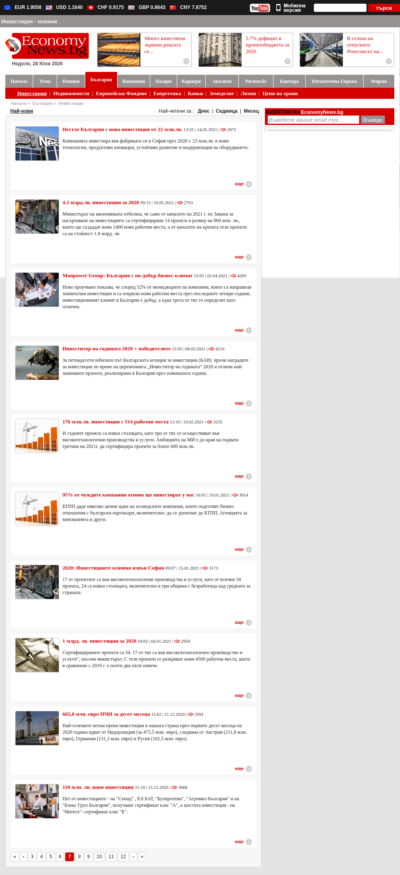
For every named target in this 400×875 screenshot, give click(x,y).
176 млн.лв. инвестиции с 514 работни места (115, 422)
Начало (18, 103)
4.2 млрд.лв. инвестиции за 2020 (101, 202)
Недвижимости (71, 93)
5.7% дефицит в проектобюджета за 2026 (267, 44)
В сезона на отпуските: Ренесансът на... (365, 44)
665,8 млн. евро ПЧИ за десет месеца (106, 714)
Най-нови (21, 111)
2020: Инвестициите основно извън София (113, 568)
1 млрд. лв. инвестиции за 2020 (99, 641)
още (239, 184)
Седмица (227, 111)
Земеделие (221, 93)
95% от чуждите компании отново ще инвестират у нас (129, 495)
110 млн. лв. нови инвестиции (98, 787)
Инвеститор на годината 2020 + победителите (116, 348)
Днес (204, 111)
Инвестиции (32, 93)
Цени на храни (280, 93)
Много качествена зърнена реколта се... (164, 44)
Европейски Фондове (121, 93)
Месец (251, 111)
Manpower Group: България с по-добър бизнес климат (127, 275)
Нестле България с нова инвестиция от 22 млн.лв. (122, 129)
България (43, 103)
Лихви (248, 93)
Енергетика (167, 93)
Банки (195, 93)
